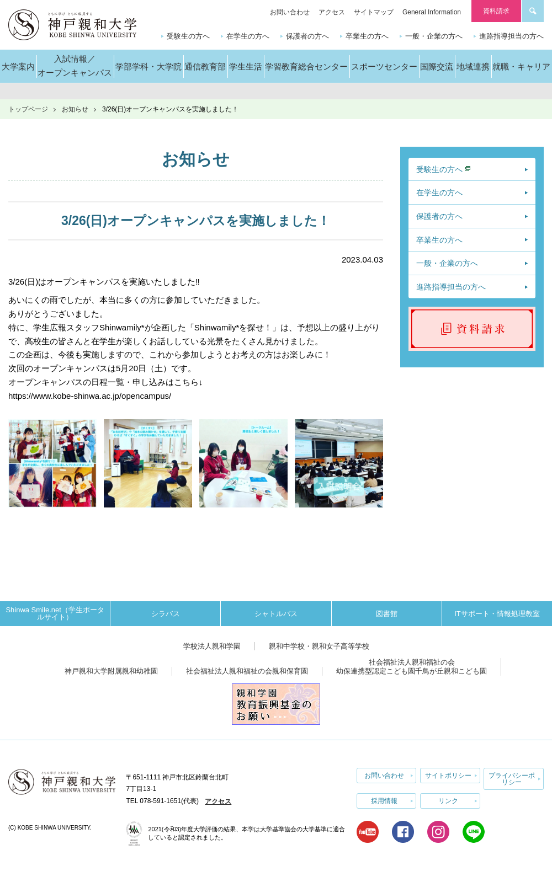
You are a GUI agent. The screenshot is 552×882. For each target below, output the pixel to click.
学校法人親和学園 (212, 646)
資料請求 (496, 11)
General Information (431, 12)
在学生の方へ (247, 36)
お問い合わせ (290, 12)
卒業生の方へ (367, 36)
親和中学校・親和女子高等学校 (319, 646)
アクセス (332, 12)
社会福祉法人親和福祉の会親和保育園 (247, 671)
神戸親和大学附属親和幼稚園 (111, 671)
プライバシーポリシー (512, 779)
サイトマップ (374, 12)
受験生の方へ (188, 36)
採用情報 (384, 801)
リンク (448, 801)
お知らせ (75, 109)
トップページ (28, 109)
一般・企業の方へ (434, 36)
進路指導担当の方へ (511, 36)
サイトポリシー (448, 775)
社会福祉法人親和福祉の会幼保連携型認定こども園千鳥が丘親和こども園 (411, 666)
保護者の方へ (307, 36)
